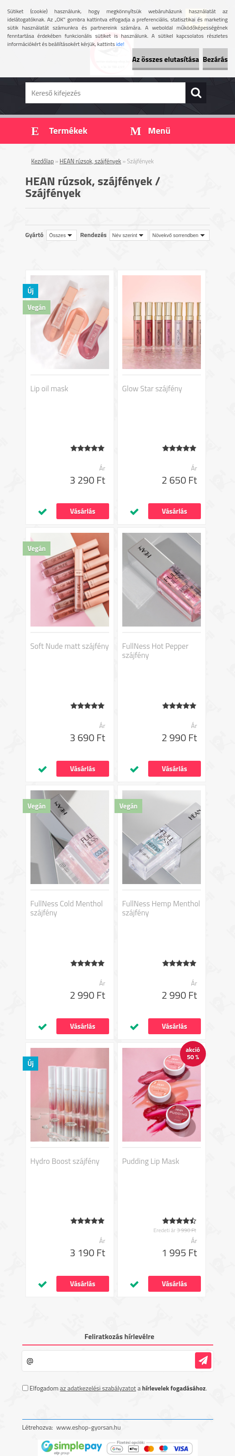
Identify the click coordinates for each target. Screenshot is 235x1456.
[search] (195, 92)
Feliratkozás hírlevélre (120, 1336)
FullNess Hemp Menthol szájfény (161, 908)
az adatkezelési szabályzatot (98, 1388)
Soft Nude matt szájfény (69, 646)
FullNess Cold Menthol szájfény (66, 908)
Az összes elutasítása (165, 59)
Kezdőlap (42, 161)
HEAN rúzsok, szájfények (90, 161)
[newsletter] (203, 1360)
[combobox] (129, 235)
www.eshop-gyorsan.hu (88, 1427)
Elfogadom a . (118, 1388)
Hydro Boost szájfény (65, 1161)
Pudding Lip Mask (151, 1161)
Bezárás (215, 59)
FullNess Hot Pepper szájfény (155, 651)
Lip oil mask (49, 388)
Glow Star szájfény (152, 388)
